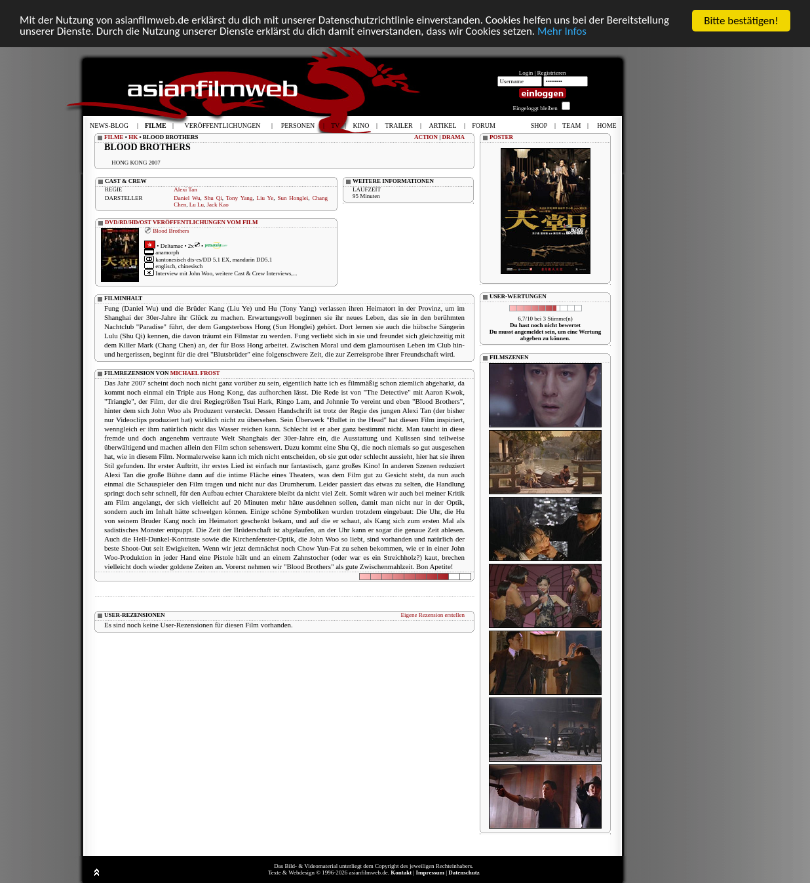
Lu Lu (196, 204)
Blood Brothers (171, 230)
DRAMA (453, 137)
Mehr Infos (563, 32)
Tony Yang (239, 198)
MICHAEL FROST (195, 373)
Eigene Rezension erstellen (433, 615)
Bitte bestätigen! (741, 21)
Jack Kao (217, 204)
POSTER (501, 137)
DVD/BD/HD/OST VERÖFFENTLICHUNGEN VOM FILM (181, 222)
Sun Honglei (292, 198)
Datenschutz (464, 872)
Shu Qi (213, 198)
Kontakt (401, 872)
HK (133, 137)
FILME (114, 137)
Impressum (430, 872)
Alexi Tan (185, 189)
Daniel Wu (187, 198)
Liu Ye (265, 198)
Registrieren (551, 72)
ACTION (426, 137)
